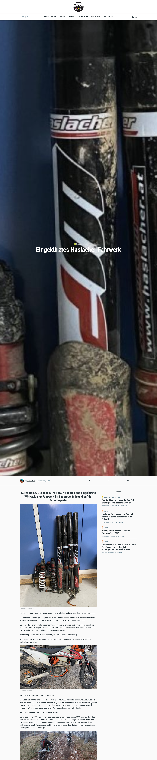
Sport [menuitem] (54, 17)
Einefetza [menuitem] (72, 17)
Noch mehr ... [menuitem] (109, 17)
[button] (89, 480)
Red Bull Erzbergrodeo (129, 497)
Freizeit (79, 244)
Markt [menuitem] (62, 17)
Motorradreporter (124, 512)
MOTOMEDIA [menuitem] (96, 17)
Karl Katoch (31, 481)
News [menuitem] (46, 17)
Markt (123, 517)
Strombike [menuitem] (83, 17)
